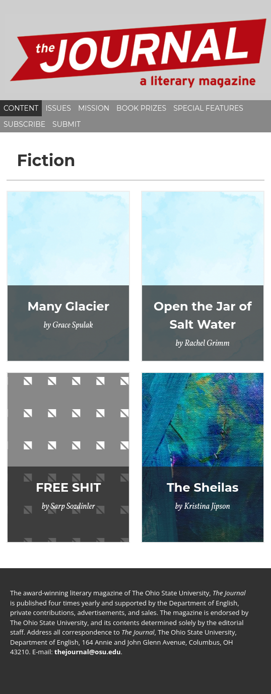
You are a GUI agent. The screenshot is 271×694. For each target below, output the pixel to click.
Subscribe (24, 124)
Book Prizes (141, 108)
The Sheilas (203, 487)
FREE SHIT (68, 487)
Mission (93, 108)
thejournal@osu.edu (87, 651)
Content (21, 108)
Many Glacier (68, 306)
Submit (66, 124)
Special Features (208, 108)
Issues (58, 108)
